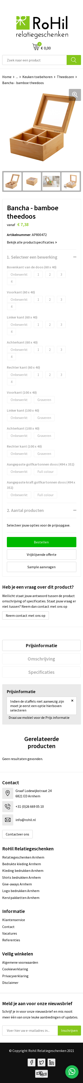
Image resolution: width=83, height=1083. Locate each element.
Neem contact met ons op (25, 615)
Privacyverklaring (15, 976)
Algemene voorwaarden (20, 962)
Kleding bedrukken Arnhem (22, 870)
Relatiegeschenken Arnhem (23, 857)
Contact (8, 926)
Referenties (11, 940)
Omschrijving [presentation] (41, 659)
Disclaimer (10, 982)
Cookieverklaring (15, 969)
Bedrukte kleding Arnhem (21, 864)
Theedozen (65, 77)
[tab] (41, 645)
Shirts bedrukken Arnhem (21, 877)
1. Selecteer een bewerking (32, 257)
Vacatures (9, 933)
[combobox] (34, 60)
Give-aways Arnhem (17, 884)
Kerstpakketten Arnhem (20, 897)
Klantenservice (13, 920)
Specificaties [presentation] (41, 672)
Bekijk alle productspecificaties (32, 242)
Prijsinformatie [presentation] (41, 645)
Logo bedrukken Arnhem (20, 890)
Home (7, 77)
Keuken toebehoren (37, 77)
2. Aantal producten (25, 510)
